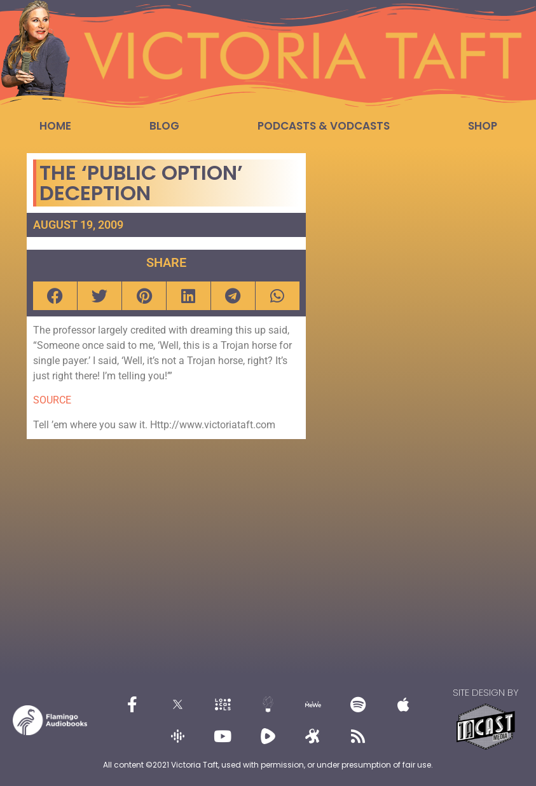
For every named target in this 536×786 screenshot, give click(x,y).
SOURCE (52, 400)
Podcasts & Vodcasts (324, 125)
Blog (164, 125)
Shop (482, 125)
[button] (55, 295)
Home (55, 125)
